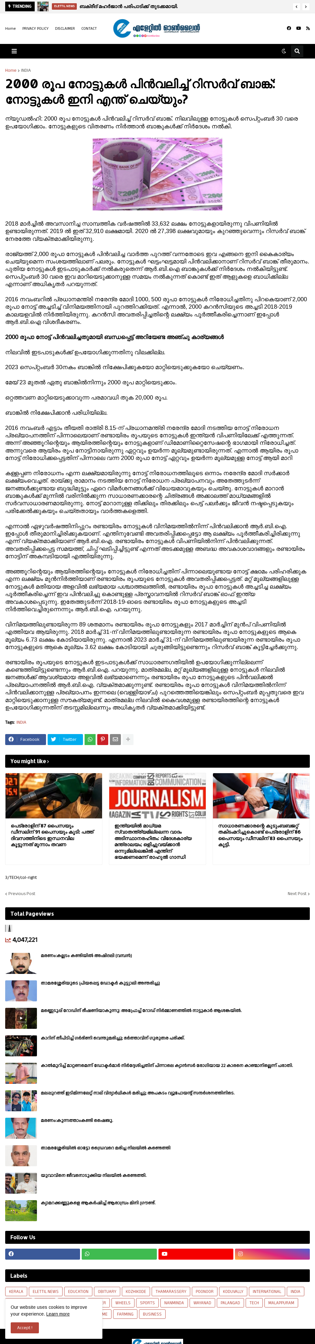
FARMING (125, 1314)
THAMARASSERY (171, 1292)
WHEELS (123, 1303)
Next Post (297, 894)
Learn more (58, 1314)
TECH (254, 1303)
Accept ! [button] (24, 1328)
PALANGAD (230, 1303)
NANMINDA (174, 1303)
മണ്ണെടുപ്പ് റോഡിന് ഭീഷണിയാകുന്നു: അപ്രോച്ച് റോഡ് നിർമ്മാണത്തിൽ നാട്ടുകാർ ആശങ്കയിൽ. (141, 1011)
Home (10, 28)
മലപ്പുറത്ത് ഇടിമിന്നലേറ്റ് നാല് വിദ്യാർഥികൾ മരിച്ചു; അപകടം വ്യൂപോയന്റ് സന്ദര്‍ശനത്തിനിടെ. (138, 1093)
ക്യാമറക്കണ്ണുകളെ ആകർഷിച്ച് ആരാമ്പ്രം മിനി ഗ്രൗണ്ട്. (98, 1203)
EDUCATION (78, 1292)
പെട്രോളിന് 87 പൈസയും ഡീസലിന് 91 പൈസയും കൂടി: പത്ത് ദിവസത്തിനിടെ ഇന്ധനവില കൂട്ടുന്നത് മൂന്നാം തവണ (52, 835)
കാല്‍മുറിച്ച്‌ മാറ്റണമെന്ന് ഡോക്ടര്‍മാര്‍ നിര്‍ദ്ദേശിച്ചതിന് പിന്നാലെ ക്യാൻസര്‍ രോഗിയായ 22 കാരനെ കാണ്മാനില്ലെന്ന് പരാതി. (167, 1066)
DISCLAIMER (65, 28)
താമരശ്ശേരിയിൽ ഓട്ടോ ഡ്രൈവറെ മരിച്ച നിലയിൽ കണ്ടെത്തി (105, 1148)
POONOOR (205, 1292)
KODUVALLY (233, 1292)
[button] (296, 7)
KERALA (16, 1292)
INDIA (26, 70)
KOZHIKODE (136, 1292)
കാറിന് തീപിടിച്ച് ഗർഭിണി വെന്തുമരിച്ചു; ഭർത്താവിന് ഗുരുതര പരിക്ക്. (113, 1038)
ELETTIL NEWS (46, 1292)
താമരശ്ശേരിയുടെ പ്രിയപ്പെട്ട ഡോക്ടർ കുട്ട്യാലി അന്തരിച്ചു (100, 983)
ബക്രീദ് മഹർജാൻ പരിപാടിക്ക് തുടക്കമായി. (128, 6)
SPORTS (147, 1303)
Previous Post (21, 894)
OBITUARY (107, 1292)
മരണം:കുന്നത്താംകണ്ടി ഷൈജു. (77, 1121)
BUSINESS (152, 1314)
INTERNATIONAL (267, 1292)
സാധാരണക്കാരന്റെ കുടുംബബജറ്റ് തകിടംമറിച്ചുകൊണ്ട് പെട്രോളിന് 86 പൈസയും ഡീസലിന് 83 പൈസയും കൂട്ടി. (260, 835)
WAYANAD (202, 1303)
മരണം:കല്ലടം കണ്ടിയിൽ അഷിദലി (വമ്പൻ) (86, 956)
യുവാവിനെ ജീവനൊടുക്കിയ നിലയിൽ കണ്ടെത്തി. (93, 1176)
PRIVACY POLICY (35, 28)
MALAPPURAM (281, 1303)
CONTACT (89, 28)
